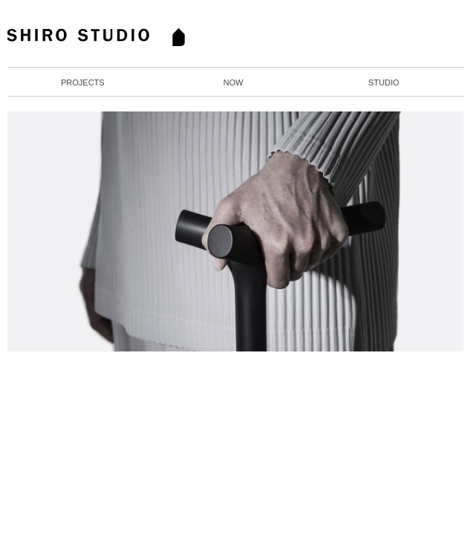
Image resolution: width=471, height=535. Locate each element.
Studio (384, 82)
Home (108, 37)
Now (233, 82)
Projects (83, 82)
